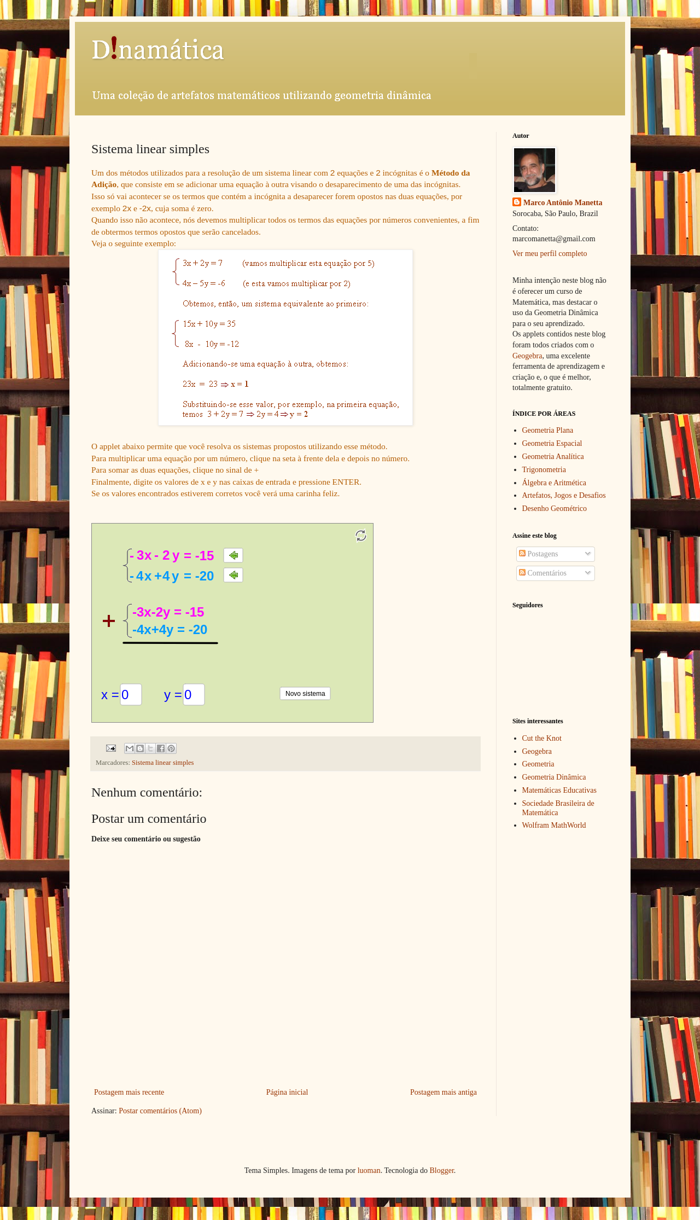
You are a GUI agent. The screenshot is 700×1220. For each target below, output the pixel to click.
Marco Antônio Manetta (562, 203)
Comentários (543, 573)
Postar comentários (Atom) (160, 1111)
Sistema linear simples (163, 762)
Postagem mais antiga (443, 1092)
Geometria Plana (548, 430)
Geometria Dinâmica (554, 777)
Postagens (538, 554)
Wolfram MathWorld (554, 825)
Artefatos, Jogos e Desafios (564, 495)
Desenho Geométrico (554, 508)
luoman (369, 1170)
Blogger (441, 1170)
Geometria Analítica (553, 456)
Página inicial (287, 1092)
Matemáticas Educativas (559, 790)
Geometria (538, 764)
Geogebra (527, 356)
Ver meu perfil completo (549, 253)
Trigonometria (544, 470)
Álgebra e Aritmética (554, 483)
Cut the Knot (542, 738)
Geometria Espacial (552, 443)
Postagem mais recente (129, 1092)
